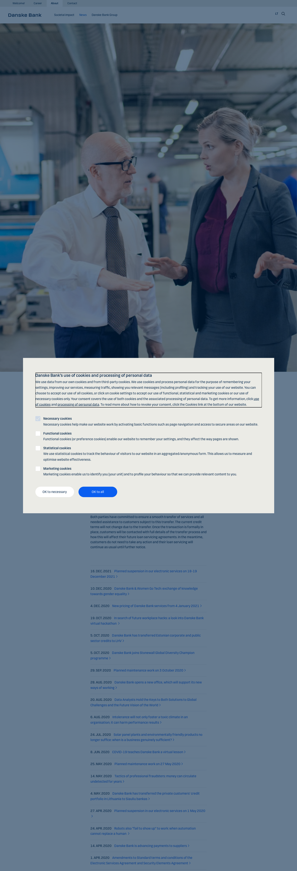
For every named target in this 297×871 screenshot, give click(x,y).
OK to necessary (54, 492)
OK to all (98, 492)
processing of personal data (78, 405)
